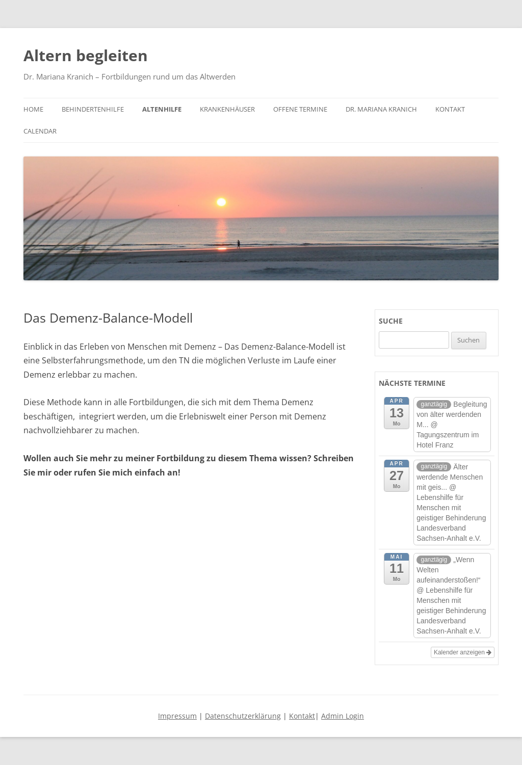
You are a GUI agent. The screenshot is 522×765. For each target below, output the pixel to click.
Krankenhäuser (227, 109)
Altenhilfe (161, 109)
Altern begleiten (85, 55)
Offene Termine (300, 109)
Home (33, 109)
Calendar (40, 131)
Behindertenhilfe (93, 109)
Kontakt (450, 109)
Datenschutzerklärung (243, 716)
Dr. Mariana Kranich (381, 109)
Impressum (177, 716)
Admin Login (342, 716)
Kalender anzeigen (462, 652)
